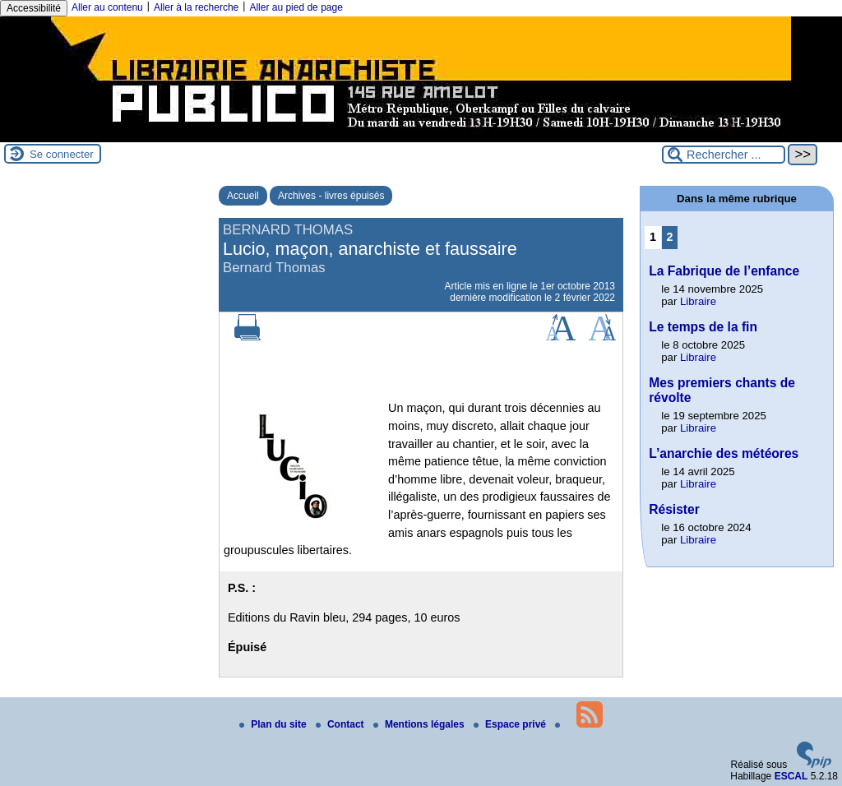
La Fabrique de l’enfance (724, 271)
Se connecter (62, 154)
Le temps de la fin (703, 327)
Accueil (243, 195)
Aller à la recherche (196, 7)
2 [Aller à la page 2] (670, 236)
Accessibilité (34, 8)
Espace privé (511, 724)
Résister (674, 509)
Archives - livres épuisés (331, 195)
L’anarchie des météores (723, 453)
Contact (341, 724)
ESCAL (791, 776)
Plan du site (274, 724)
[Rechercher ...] (723, 155)
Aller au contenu (107, 7)
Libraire (698, 301)
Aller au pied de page (295, 7)
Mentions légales (420, 724)
